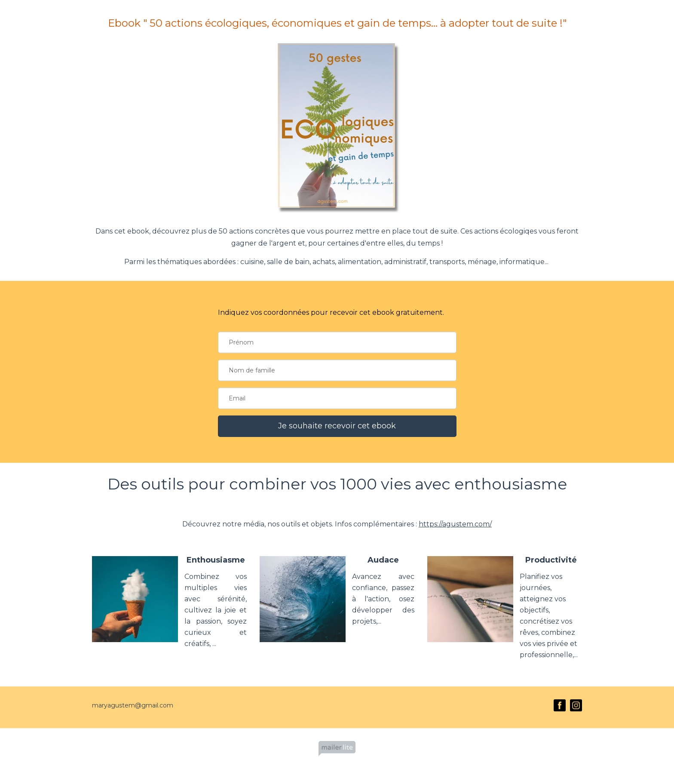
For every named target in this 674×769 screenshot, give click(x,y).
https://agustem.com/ (455, 524)
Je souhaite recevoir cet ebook (337, 426)
